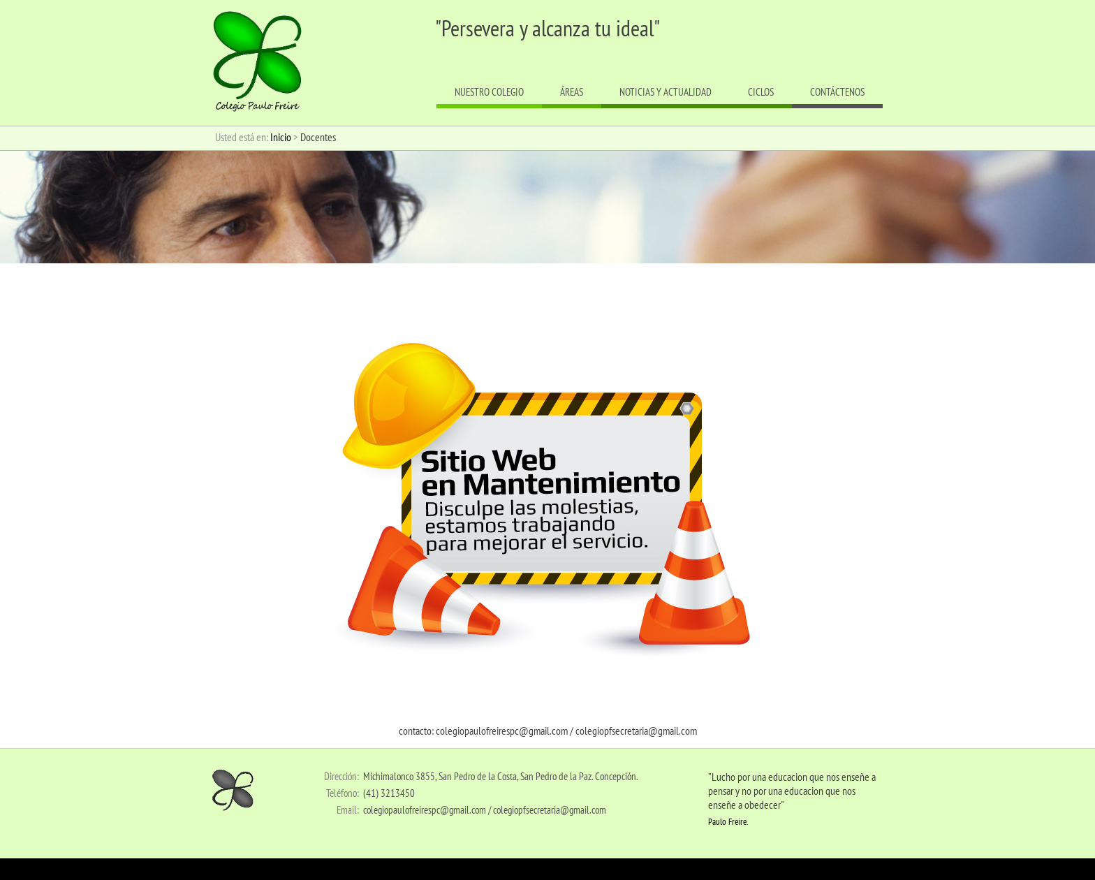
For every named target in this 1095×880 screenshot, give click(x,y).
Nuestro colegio (489, 91)
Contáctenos (837, 91)
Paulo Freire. (728, 822)
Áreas (571, 91)
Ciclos (761, 91)
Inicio (280, 137)
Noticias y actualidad (665, 91)
